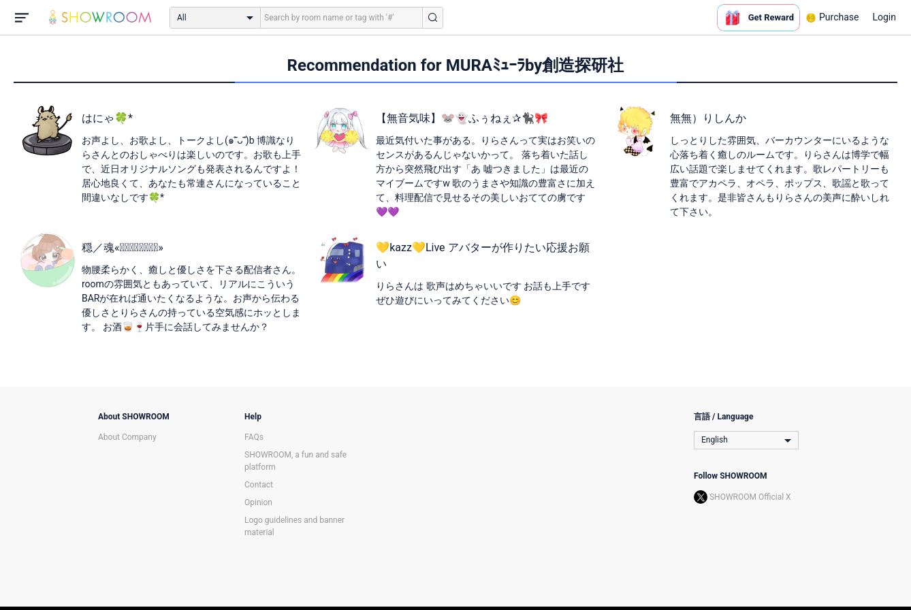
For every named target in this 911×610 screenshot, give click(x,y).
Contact (258, 484)
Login (884, 17)
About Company (127, 437)
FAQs (253, 437)
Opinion (258, 502)
